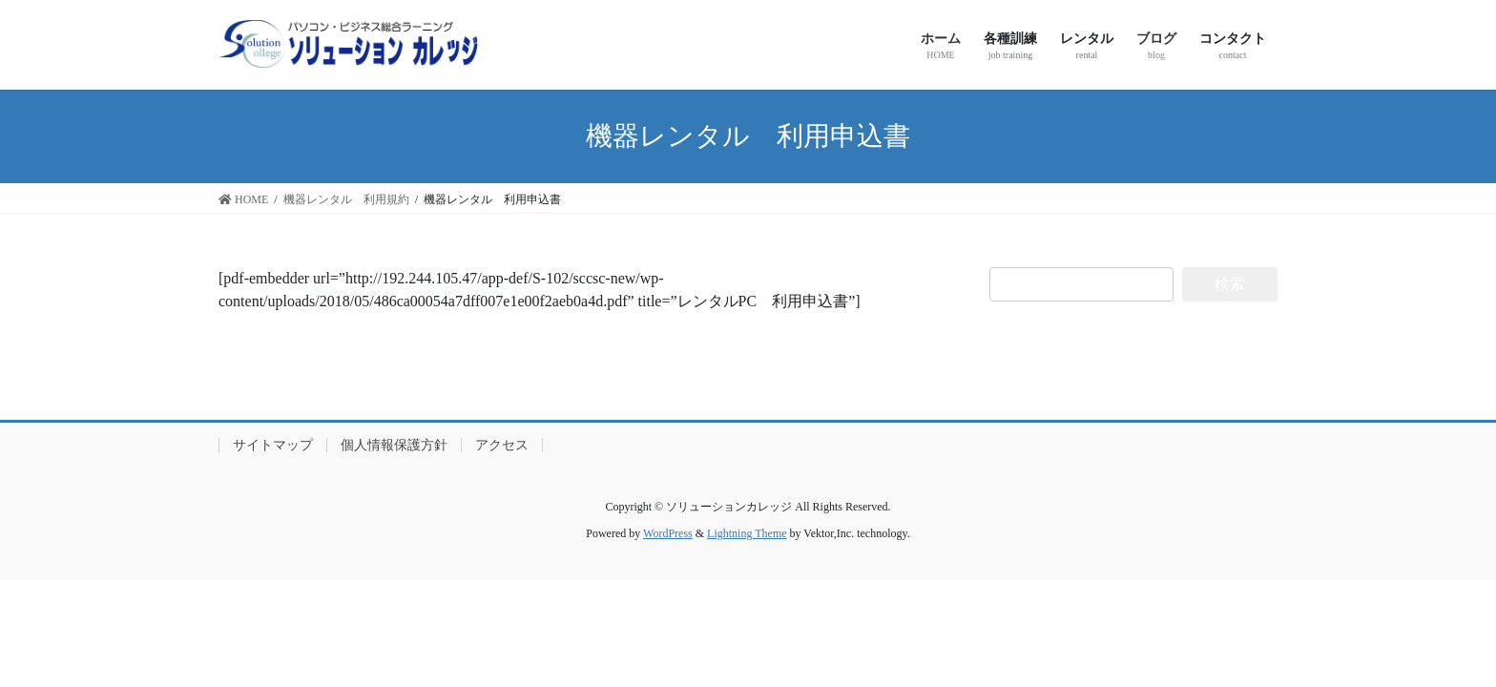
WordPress (668, 533)
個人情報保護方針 (394, 445)
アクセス (502, 445)
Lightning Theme (746, 533)
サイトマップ (273, 445)
